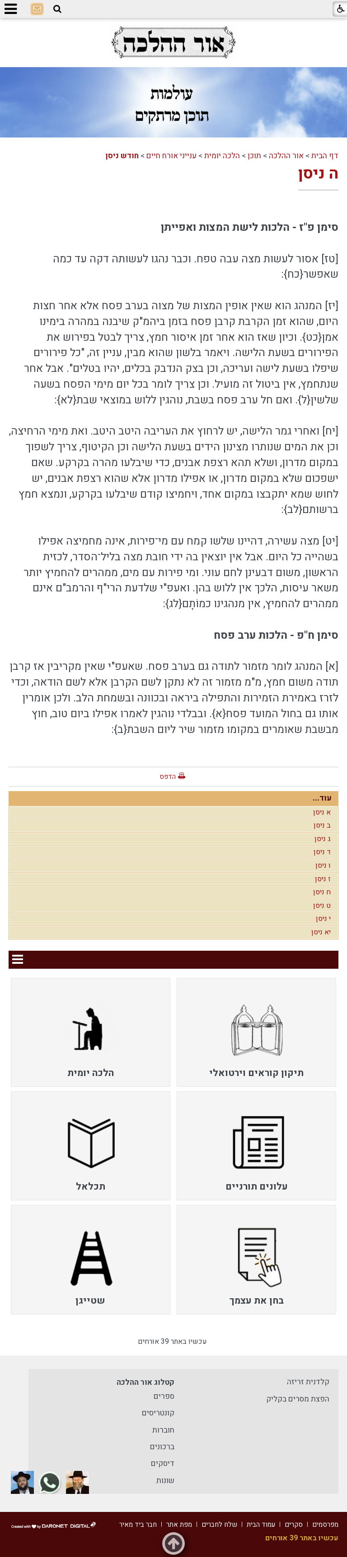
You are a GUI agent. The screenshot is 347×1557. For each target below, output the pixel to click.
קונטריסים (158, 1413)
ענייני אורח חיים (171, 155)
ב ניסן (322, 825)
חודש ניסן (122, 155)
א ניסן (322, 812)
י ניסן (323, 918)
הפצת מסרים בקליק (297, 1399)
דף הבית (324, 155)
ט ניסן (322, 905)
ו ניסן (323, 865)
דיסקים (162, 1463)
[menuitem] (256, 1032)
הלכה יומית (222, 155)
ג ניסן (322, 838)
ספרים (164, 1396)
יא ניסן (321, 932)
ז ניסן (323, 879)
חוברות (163, 1430)
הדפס (167, 777)
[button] (57, 9)
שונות (165, 1480)
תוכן (254, 155)
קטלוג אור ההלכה (145, 1382)
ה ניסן (318, 173)
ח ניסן (322, 892)
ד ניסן (322, 852)
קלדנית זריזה (308, 1382)
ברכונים (162, 1446)
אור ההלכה (286, 155)
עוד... (322, 798)
